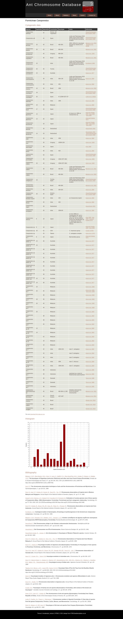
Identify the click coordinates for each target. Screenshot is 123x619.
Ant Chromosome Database (53, 5)
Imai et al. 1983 (90, 105)
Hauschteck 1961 (90, 132)
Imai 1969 (88, 115)
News (74, 15)
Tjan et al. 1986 (90, 378)
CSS (61, 613)
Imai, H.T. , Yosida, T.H (31, 582)
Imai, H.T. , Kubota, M (31, 544)
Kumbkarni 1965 (90, 63)
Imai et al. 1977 (90, 73)
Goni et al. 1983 (90, 53)
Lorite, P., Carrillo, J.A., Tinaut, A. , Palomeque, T (38, 599)
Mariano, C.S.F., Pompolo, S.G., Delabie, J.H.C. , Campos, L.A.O (43, 517)
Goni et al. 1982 (90, 286)
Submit (82, 15)
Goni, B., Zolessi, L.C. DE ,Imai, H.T (35, 605)
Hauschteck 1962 (90, 128)
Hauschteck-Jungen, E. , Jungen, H (35, 533)
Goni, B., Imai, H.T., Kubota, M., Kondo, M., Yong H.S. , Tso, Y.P (43, 492)
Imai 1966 (92, 114)
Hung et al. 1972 (90, 233)
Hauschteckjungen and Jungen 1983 (91, 32)
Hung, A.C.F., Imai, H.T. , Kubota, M (35, 593)
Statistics (65, 15)
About (57, 15)
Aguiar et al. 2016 (90, 400)
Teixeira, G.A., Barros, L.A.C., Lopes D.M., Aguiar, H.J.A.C (41, 568)
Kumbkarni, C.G (29, 512)
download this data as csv (37, 414)
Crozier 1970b (90, 230)
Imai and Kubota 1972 (90, 219)
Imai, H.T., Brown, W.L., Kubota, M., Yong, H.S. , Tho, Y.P (41, 539)
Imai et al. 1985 (90, 370)
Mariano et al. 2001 (91, 43)
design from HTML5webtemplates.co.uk (75, 613)
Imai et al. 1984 (90, 78)
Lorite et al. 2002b (91, 96)
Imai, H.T (27, 486)
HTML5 (57, 613)
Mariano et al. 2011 (91, 396)
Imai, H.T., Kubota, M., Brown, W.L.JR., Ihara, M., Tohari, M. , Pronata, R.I (45, 506)
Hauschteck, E (29, 523)
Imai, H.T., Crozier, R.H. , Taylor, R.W (35, 556)
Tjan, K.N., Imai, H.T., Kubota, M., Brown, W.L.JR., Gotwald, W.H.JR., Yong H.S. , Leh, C (50, 550)
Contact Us (92, 15)
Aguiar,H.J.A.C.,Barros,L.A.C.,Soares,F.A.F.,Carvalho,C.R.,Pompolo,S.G (45, 498)
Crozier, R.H (28, 587)
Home (49, 15)
